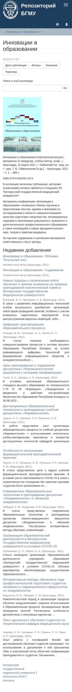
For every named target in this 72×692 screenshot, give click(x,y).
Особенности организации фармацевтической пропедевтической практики (32, 454)
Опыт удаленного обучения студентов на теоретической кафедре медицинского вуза (36, 622)
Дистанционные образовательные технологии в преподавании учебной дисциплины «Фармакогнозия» (30, 409)
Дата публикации (16, 65)
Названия (51, 65)
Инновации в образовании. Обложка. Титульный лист (31, 258)
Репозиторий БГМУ (38, 9)
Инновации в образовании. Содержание (33, 270)
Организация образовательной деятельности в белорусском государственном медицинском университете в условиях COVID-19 (30, 541)
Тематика (11, 71)
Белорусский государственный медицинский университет (19, 668)
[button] (57, 24)
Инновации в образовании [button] (23, 31)
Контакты (8, 680)
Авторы (36, 65)
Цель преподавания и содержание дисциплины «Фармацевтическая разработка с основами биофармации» (32, 369)
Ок (65, 88)
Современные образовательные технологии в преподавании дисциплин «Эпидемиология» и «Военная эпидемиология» (32, 496)
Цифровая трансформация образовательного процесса (24, 326)
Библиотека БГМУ (14, 676)
